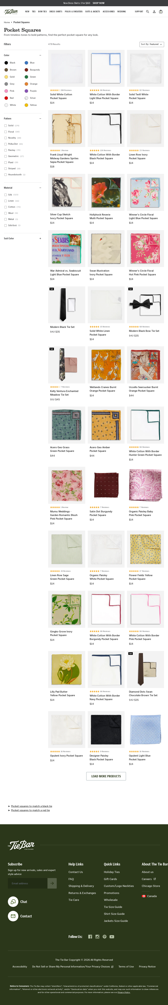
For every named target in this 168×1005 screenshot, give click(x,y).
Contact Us (76, 872)
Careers (149, 879)
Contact (26, 916)
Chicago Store (151, 886)
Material (23, 187)
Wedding (121, 11)
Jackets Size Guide (116, 921)
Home (7, 22)
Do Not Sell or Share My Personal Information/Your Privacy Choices (72, 966)
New (27, 11)
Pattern (23, 118)
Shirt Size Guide (114, 914)
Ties (34, 11)
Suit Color (23, 238)
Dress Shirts (55, 11)
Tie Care (74, 900)
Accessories (109, 11)
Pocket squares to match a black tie (31, 806)
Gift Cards (110, 879)
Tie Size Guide (113, 907)
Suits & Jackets (92, 11)
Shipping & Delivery (81, 886)
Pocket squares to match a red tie (30, 810)
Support (139, 11)
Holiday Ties (112, 872)
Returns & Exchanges (82, 893)
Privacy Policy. (124, 992)
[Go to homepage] (11, 11)
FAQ (71, 879)
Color (23, 55)
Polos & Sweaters (74, 11)
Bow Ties (42, 11)
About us (148, 872)
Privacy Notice (147, 966)
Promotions (111, 893)
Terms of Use (126, 966)
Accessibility (19, 966)
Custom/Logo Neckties (119, 886)
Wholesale (111, 900)
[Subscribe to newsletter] (52, 883)
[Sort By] (151, 44)
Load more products (106, 776)
